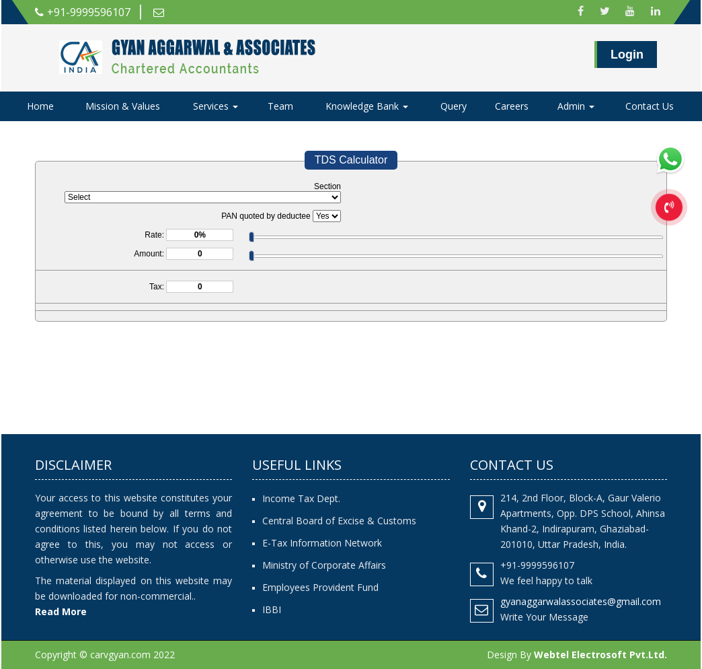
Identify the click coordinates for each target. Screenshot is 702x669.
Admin (575, 106)
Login (627, 54)
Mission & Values (122, 106)
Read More (61, 611)
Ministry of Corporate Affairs (324, 565)
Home (40, 106)
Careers (512, 106)
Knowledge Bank (366, 106)
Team (280, 106)
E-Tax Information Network (322, 542)
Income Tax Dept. (301, 498)
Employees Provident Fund (320, 587)
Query (453, 106)
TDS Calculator (351, 160)
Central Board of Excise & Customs (339, 520)
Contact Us (649, 106)
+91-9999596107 (82, 12)
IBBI (271, 609)
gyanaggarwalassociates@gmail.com (580, 601)
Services (215, 106)
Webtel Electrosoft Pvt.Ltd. (600, 654)
